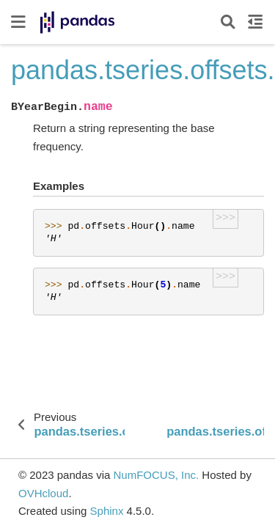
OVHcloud (43, 493)
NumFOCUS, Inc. (156, 475)
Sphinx (107, 511)
